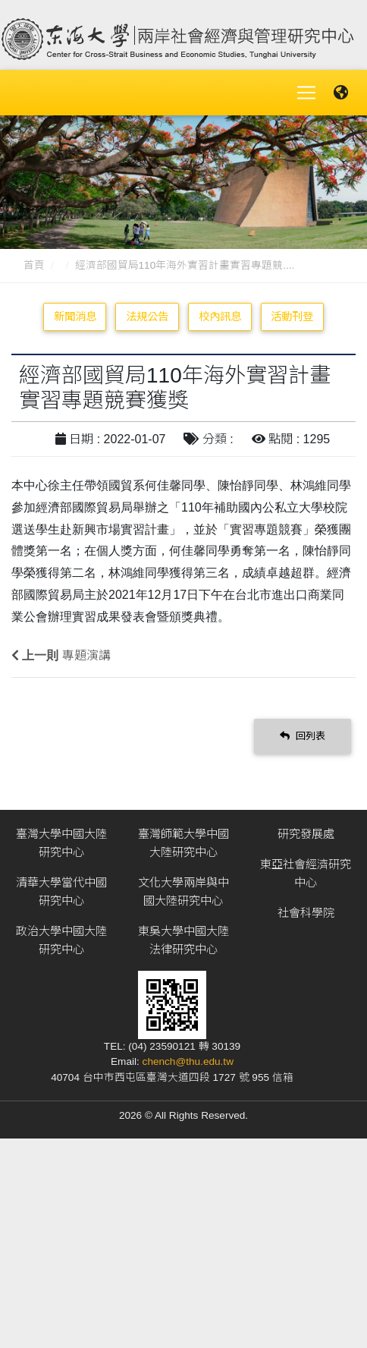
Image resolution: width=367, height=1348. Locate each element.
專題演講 (86, 655)
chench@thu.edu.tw (188, 1061)
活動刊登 (292, 316)
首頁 (34, 265)
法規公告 (147, 316)
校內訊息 (220, 316)
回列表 (302, 736)
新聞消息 (75, 316)
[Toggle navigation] (306, 92)
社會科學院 (306, 912)
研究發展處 (306, 833)
